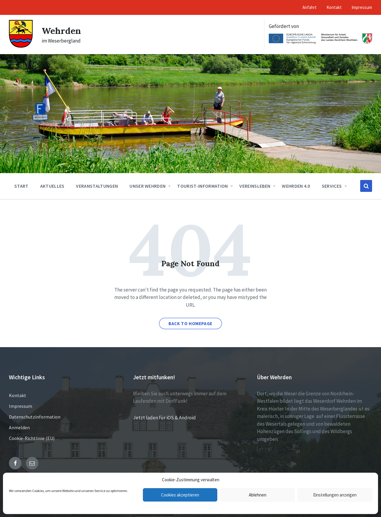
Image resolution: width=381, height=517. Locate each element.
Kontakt (17, 395)
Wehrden (61, 30)
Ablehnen (257, 495)
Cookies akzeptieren (180, 495)
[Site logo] (21, 46)
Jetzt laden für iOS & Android (164, 417)
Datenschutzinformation (34, 417)
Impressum (20, 406)
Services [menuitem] (332, 186)
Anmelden (19, 427)
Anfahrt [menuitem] (309, 7)
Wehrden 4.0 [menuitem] (296, 186)
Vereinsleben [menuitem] (254, 186)
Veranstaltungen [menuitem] (97, 186)
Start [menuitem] (21, 186)
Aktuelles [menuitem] (52, 186)
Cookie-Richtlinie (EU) (31, 438)
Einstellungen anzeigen (335, 495)
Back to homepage (190, 323)
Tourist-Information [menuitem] (202, 186)
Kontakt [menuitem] (334, 7)
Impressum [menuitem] (362, 7)
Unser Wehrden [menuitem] (147, 186)
